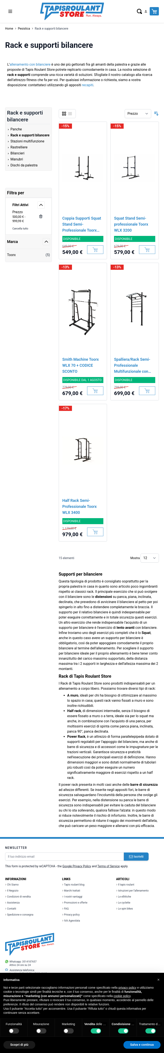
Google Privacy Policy (76, 866)
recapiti (87, 85)
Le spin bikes (124, 908)
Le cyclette (123, 902)
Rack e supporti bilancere (51, 28)
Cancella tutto (20, 228)
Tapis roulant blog (73, 884)
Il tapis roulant (125, 884)
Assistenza (12, 902)
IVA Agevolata (71, 920)
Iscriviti (136, 856)
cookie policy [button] (122, 996)
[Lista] (70, 113)
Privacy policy (71, 914)
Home (9, 28)
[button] (158, 979)
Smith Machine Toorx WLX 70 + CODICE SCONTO (80, 365)
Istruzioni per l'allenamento (132, 890)
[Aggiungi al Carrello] (95, 249)
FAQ (65, 908)
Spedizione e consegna (19, 914)
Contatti (10, 908)
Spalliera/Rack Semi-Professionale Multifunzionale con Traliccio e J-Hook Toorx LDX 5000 (132, 365)
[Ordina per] (138, 113)
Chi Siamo (12, 884)
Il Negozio (11, 890)
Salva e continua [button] (142, 1044)
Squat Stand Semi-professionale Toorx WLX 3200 (131, 224)
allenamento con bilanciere (30, 64)
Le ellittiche (123, 896)
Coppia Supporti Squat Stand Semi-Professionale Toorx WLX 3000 (81, 224)
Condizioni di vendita (18, 896)
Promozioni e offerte (74, 902)
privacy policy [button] (127, 987)
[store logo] (72, 11)
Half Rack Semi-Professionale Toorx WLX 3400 (79, 506)
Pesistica (24, 28)
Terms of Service (108, 866)
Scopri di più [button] (19, 1044)
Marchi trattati (71, 890)
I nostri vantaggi (72, 896)
